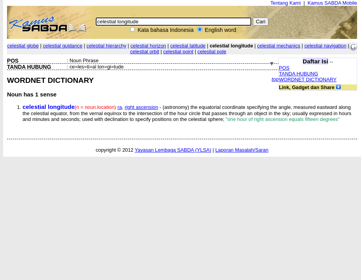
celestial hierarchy (106, 46)
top (275, 79)
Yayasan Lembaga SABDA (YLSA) (173, 150)
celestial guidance (62, 46)
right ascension (141, 107)
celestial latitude (187, 46)
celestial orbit (144, 51)
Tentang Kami (285, 3)
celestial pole (212, 51)
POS (284, 68)
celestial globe (23, 46)
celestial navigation (325, 46)
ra (119, 107)
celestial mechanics (278, 46)
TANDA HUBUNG (298, 74)
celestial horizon (148, 46)
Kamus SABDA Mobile (332, 3)
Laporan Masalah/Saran (241, 150)
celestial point (178, 51)
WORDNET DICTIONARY (307, 79)
